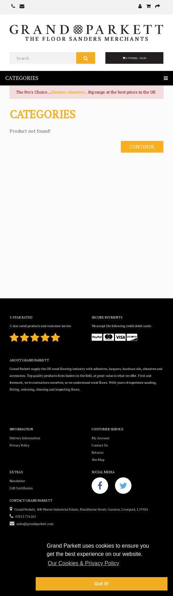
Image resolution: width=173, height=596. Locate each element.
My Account (100, 438)
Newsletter (17, 481)
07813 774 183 (23, 516)
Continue (142, 146)
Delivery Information (25, 438)
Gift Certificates (21, 488)
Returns (97, 452)
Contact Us (100, 445)
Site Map (98, 459)
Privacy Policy (20, 445)
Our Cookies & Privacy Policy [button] (83, 563)
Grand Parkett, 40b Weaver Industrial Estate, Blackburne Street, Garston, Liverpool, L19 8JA (79, 509)
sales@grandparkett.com (32, 524)
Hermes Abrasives (68, 92)
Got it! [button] (101, 583)
